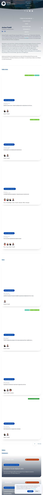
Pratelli (8, 113)
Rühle (24, 202)
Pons (5, 202)
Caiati (5, 113)
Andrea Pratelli (7, 304)
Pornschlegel (8, 202)
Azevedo (20, 202)
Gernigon (27, 202)
